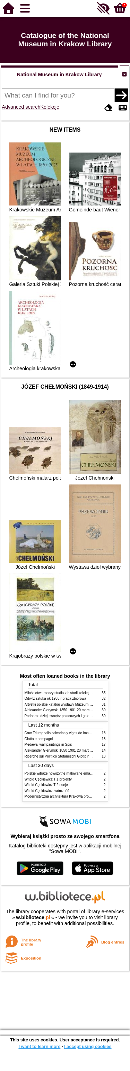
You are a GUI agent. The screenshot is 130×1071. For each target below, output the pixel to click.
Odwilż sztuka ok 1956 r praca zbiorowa (55, 698)
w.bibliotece (33, 917)
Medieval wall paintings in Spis (48, 744)
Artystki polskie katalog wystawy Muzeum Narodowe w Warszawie (76, 704)
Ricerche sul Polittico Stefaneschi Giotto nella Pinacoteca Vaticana (76, 756)
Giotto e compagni (39, 739)
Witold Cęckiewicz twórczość (47, 791)
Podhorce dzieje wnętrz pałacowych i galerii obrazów (65, 716)
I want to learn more (39, 1046)
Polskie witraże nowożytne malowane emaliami (61, 773)
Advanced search (21, 107)
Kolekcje (50, 107)
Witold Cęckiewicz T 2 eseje (46, 785)
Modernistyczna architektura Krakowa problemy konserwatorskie (74, 796)
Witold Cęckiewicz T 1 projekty (48, 779)
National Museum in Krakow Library (59, 74)
